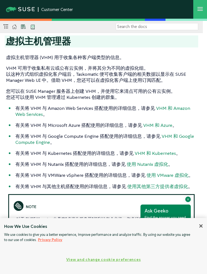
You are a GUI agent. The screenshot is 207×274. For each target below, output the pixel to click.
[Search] (157, 26)
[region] (103, 246)
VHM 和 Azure (157, 125)
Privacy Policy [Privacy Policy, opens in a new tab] (50, 239)
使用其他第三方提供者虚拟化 (157, 186)
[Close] (201, 226)
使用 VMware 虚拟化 (168, 175)
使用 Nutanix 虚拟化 (147, 164)
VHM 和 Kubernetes (155, 153)
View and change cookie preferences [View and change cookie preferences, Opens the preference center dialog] (103, 259)
